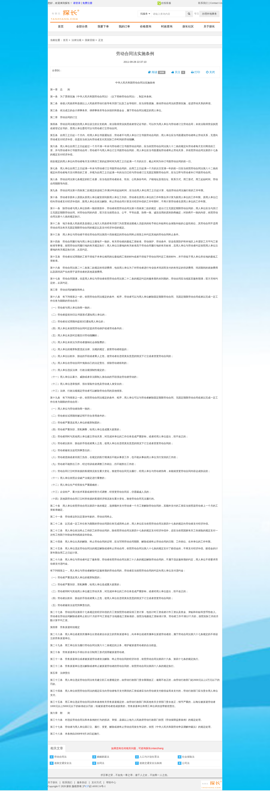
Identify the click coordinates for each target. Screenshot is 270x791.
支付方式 (96, 782)
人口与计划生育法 (149, 756)
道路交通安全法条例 (150, 763)
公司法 (186, 763)
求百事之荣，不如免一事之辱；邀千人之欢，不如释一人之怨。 (135, 775)
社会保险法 (188, 756)
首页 (61, 26)
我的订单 (124, 26)
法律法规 (76, 40)
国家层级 (90, 40)
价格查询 (145, 26)
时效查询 (166, 26)
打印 (195, 72)
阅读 (156, 72)
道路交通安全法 (63, 763)
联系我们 (203, 3)
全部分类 (82, 26)
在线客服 (164, 3)
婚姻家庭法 (103, 756)
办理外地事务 (209, 13)
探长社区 (188, 26)
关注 (178, 72)
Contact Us (216, 3)
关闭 (210, 72)
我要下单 (103, 26)
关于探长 (209, 26)
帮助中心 (111, 782)
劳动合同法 (60, 756)
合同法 (100, 763)
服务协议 (82, 782)
